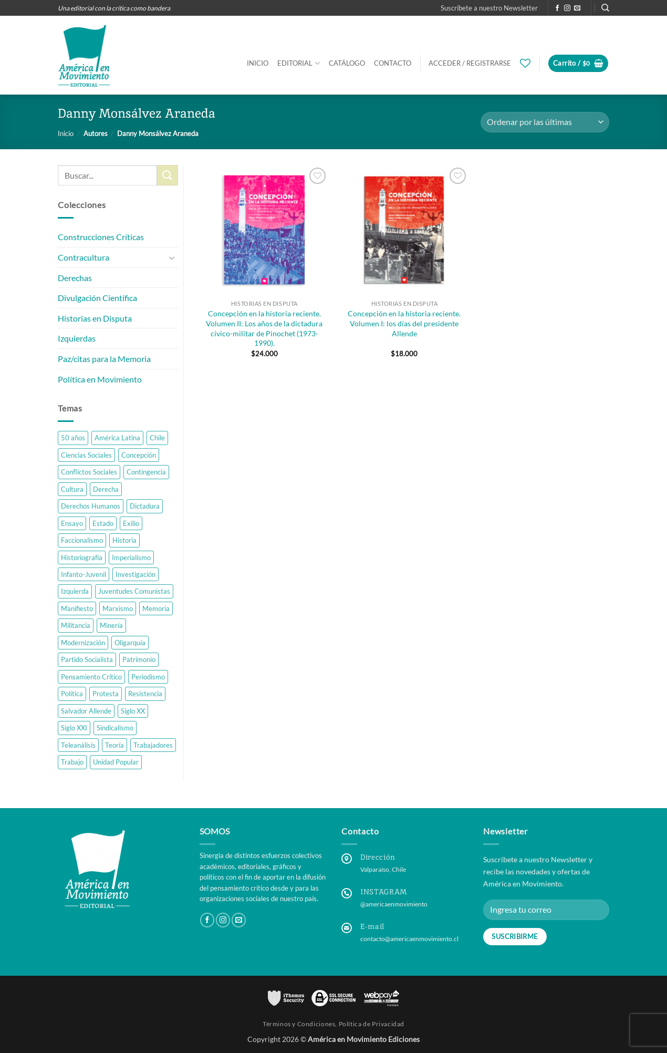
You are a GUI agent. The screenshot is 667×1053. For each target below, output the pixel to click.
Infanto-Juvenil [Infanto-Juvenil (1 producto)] (83, 574)
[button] (489, 8)
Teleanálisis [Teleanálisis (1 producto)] (78, 745)
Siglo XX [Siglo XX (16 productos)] (133, 711)
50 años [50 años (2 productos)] (73, 437)
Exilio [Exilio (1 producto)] (131, 523)
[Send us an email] (577, 8)
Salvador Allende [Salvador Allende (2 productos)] (86, 711)
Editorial (298, 63)
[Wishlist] (525, 63)
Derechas (75, 278)
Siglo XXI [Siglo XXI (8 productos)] (74, 728)
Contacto (392, 63)
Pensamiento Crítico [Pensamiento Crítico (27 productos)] (91, 677)
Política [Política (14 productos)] (72, 693)
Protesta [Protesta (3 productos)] (105, 693)
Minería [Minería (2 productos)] (111, 626)
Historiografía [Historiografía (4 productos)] (81, 557)
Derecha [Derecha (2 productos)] (106, 489)
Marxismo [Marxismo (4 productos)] (117, 608)
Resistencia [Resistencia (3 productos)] (145, 693)
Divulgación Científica (97, 298)
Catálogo (347, 63)
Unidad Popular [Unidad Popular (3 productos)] (116, 762)
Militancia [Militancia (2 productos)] (75, 626)
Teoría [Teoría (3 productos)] (114, 745)
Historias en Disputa (95, 318)
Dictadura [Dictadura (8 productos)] (145, 506)
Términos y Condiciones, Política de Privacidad (333, 1024)
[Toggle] (171, 257)
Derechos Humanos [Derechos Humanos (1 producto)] (90, 506)
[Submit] (167, 175)
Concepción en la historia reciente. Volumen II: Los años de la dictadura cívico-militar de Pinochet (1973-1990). (264, 328)
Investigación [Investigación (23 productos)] (135, 574)
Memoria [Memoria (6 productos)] (156, 608)
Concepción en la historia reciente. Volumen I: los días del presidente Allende (404, 323)
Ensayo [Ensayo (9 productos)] (72, 523)
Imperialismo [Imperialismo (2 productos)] (131, 557)
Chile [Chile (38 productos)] (157, 437)
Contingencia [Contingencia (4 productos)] (146, 472)
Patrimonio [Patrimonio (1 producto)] (138, 659)
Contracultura (83, 257)
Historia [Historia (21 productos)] (124, 540)
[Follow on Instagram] (567, 8)
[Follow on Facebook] (557, 8)
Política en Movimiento (100, 379)
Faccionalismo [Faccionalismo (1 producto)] (82, 540)
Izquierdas (77, 338)
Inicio (257, 63)
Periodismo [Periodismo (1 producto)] (148, 677)
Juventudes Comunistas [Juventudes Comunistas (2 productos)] (134, 591)
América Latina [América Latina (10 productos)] (117, 437)
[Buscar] (605, 8)
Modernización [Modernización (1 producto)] (83, 642)
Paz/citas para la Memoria (104, 359)
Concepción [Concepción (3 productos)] (138, 455)
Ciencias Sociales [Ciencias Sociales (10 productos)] (86, 455)
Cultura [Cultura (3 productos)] (72, 489)
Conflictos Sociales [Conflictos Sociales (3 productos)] (89, 472)
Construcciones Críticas (101, 237)
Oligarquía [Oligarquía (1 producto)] (129, 642)
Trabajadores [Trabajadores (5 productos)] (153, 745)
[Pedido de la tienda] (545, 122)
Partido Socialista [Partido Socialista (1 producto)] (87, 659)
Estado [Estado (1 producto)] (102, 523)
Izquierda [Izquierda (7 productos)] (75, 591)
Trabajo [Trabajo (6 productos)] (72, 762)
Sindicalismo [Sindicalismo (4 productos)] (115, 728)
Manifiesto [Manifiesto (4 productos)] (77, 608)
